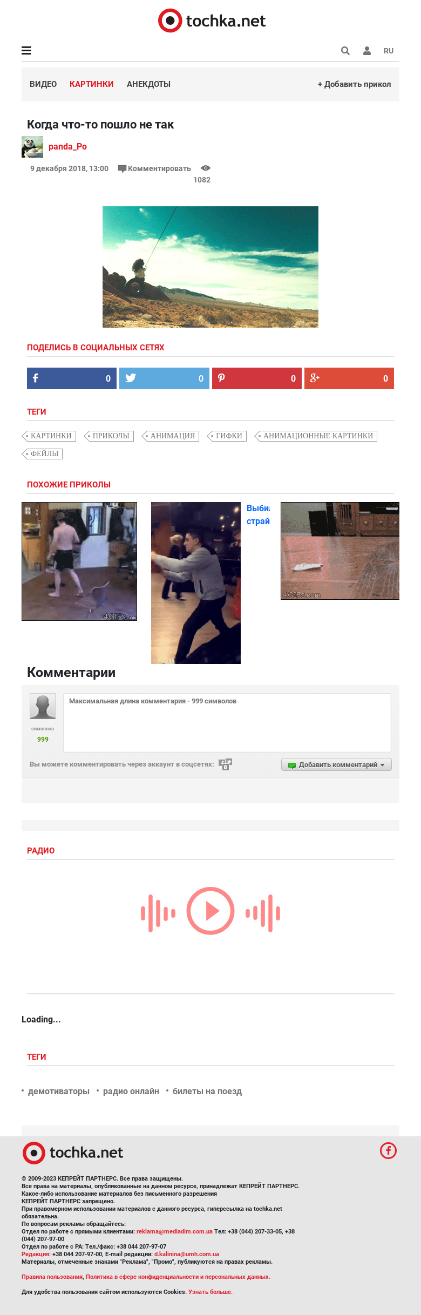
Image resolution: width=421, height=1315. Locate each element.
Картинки (92, 84)
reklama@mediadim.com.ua (175, 1231)
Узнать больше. (210, 1292)
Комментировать (155, 168)
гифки (229, 436)
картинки (51, 436)
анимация (173, 436)
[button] (367, 50)
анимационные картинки (318, 436)
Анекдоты (149, 84)
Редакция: (36, 1254)
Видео (43, 84)
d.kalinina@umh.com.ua (186, 1254)
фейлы (44, 454)
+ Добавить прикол (354, 84)
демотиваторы (59, 1091)
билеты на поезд (207, 1091)
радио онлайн (131, 1091)
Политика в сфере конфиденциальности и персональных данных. (178, 1276)
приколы (111, 436)
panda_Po (68, 146)
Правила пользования (52, 1276)
